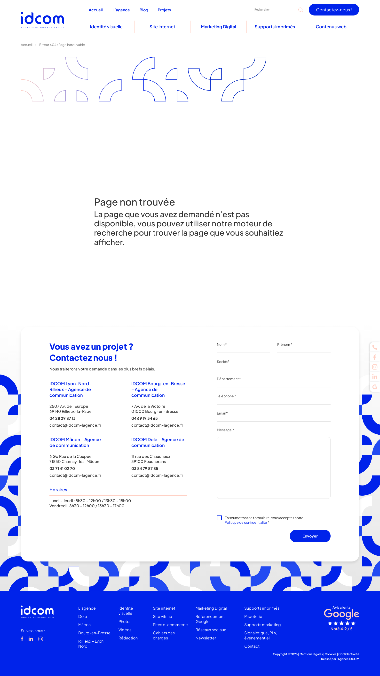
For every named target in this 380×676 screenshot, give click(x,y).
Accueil (26, 44)
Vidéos (125, 629)
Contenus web (331, 26)
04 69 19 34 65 (144, 418)
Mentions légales (311, 654)
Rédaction (128, 637)
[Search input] (275, 9)
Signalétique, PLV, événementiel (260, 635)
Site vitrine (162, 616)
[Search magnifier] (300, 9)
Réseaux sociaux (211, 629)
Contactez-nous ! (334, 9)
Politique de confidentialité (246, 522)
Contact (252, 646)
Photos (125, 621)
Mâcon (84, 624)
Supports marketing (262, 624)
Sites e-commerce (170, 624)
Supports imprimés (275, 26)
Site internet (162, 26)
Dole (82, 616)
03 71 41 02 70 (62, 468)
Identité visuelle (106, 26)
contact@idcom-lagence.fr (75, 425)
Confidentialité (348, 654)
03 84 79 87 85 (144, 468)
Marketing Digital (218, 26)
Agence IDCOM (348, 659)
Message (225, 430)
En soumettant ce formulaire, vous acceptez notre (264, 519)
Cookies (330, 654)
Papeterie (253, 616)
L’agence (87, 608)
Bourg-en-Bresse (94, 632)
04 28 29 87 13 (62, 418)
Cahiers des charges (164, 635)
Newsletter (206, 637)
